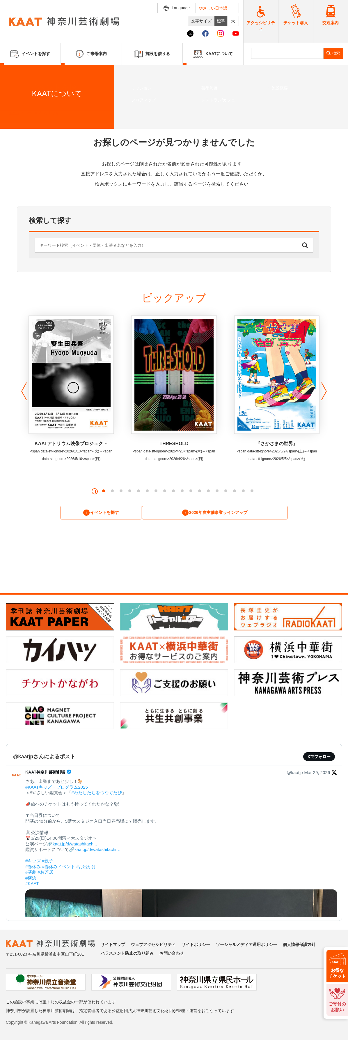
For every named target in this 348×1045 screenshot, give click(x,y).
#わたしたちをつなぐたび (96, 793)
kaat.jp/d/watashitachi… (76, 844)
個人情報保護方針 (299, 945)
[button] (22, 391)
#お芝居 (45, 873)
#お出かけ (86, 867)
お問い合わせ (171, 954)
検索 (336, 53)
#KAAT (32, 884)
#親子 (47, 861)
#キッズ (33, 861)
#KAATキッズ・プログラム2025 (56, 787)
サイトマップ (113, 945)
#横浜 (30, 878)
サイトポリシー (196, 945)
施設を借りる (152, 54)
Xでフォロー (319, 757)
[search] (287, 53)
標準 (221, 21)
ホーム (14, 113)
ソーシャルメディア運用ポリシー (246, 945)
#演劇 (30, 873)
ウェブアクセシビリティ (153, 945)
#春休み (33, 867)
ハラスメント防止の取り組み (127, 954)
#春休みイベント (58, 867)
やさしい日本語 (213, 8)
